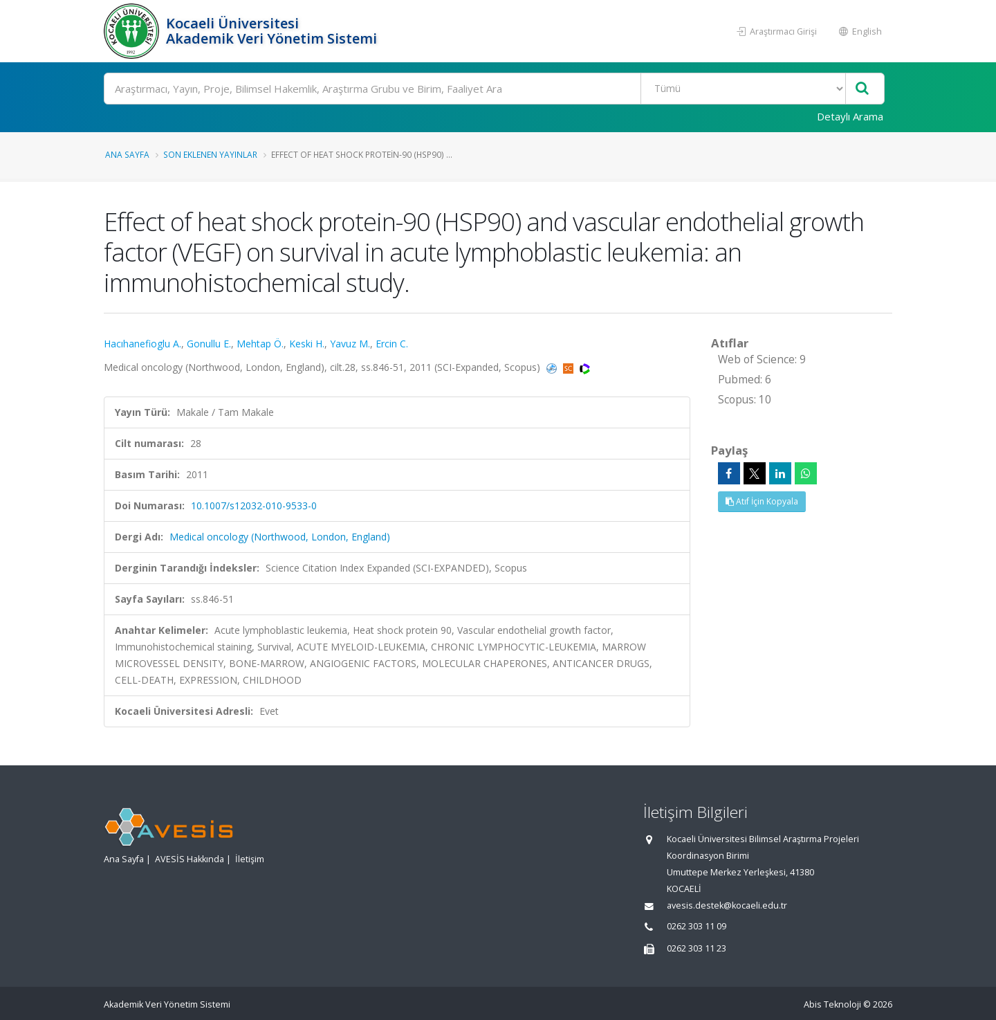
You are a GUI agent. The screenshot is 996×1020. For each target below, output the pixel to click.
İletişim (249, 859)
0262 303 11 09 (696, 926)
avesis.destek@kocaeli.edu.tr (727, 905)
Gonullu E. (209, 343)
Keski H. (306, 343)
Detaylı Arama (850, 116)
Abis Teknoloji (832, 1004)
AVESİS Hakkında (189, 859)
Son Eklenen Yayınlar (210, 154)
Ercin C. (392, 343)
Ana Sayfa (127, 154)
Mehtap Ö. (260, 343)
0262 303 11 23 (696, 948)
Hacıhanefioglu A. (142, 343)
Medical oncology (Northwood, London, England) (279, 536)
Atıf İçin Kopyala (762, 501)
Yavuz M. (350, 343)
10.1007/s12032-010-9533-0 (254, 505)
